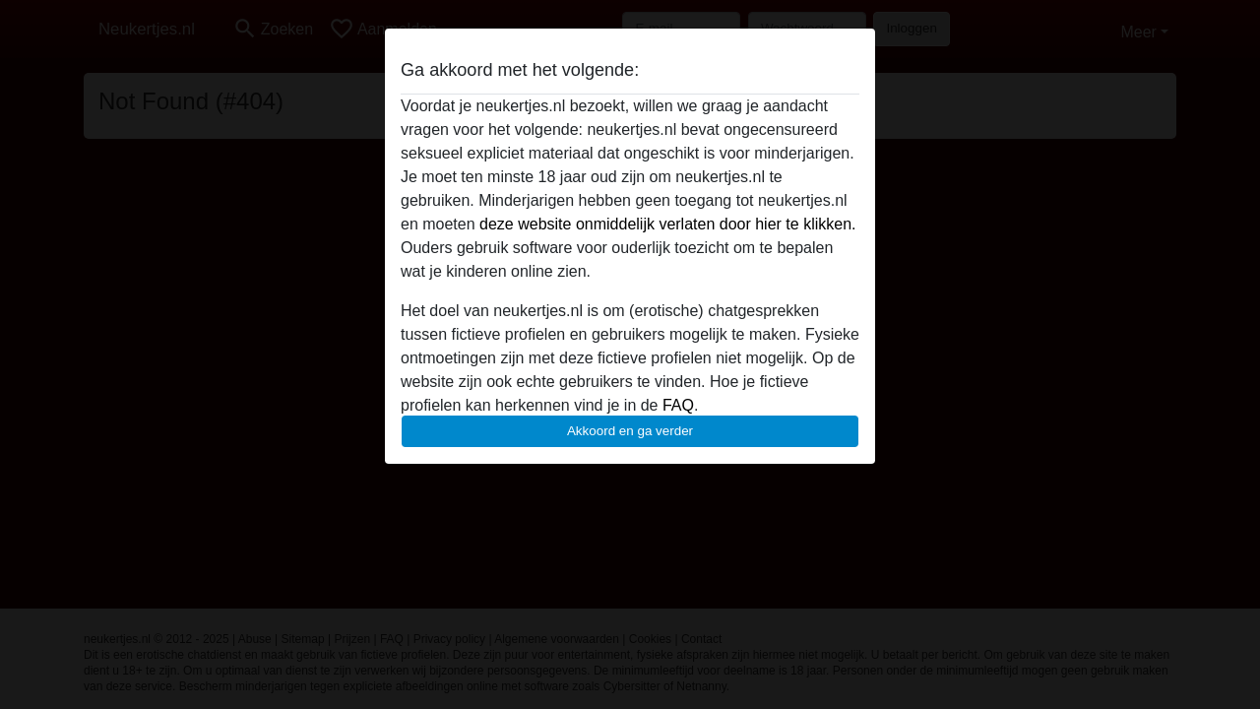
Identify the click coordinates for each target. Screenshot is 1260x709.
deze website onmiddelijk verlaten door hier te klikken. (667, 224)
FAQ (678, 405)
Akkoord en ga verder (630, 430)
